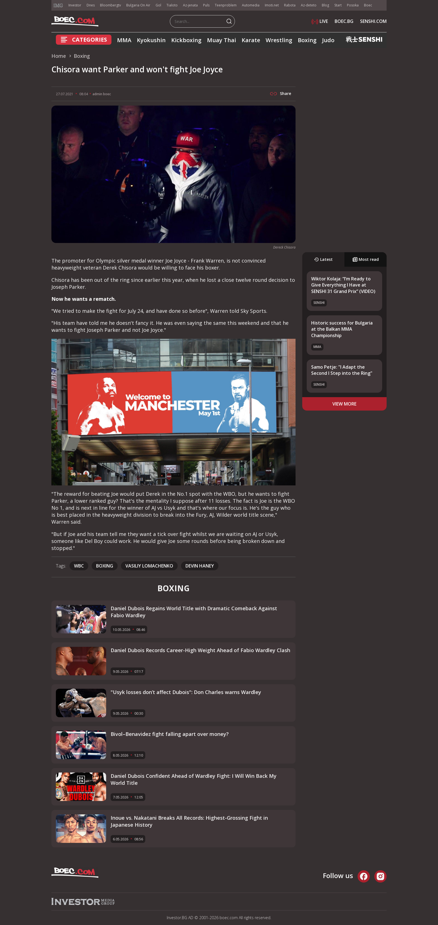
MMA (124, 40)
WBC (79, 566)
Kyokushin (151, 40)
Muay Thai (221, 40)
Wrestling (279, 40)
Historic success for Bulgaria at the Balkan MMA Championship (342, 329)
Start (338, 5)
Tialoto (172, 5)
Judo (328, 40)
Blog (325, 5)
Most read (366, 259)
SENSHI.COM (373, 21)
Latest (323, 259)
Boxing (307, 40)
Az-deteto (308, 5)
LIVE (319, 21)
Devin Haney (199, 566)
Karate (251, 40)
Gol (158, 5)
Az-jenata (190, 5)
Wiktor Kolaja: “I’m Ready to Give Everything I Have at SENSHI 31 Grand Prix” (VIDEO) (343, 285)
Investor (74, 5)
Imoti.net (272, 5)
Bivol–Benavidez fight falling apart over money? (170, 734)
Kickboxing (186, 40)
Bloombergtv (110, 5)
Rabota (290, 5)
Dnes (91, 5)
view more (344, 404)
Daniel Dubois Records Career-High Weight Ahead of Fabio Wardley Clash (200, 650)
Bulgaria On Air (138, 5)
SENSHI (319, 302)
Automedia (251, 5)
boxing (104, 566)
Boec (368, 5)
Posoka (353, 5)
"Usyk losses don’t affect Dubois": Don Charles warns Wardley (186, 692)
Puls (206, 5)
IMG (58, 5)
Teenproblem (226, 5)
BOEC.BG (344, 21)
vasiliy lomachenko (149, 566)
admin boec (101, 94)
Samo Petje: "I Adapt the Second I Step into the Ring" (341, 370)
